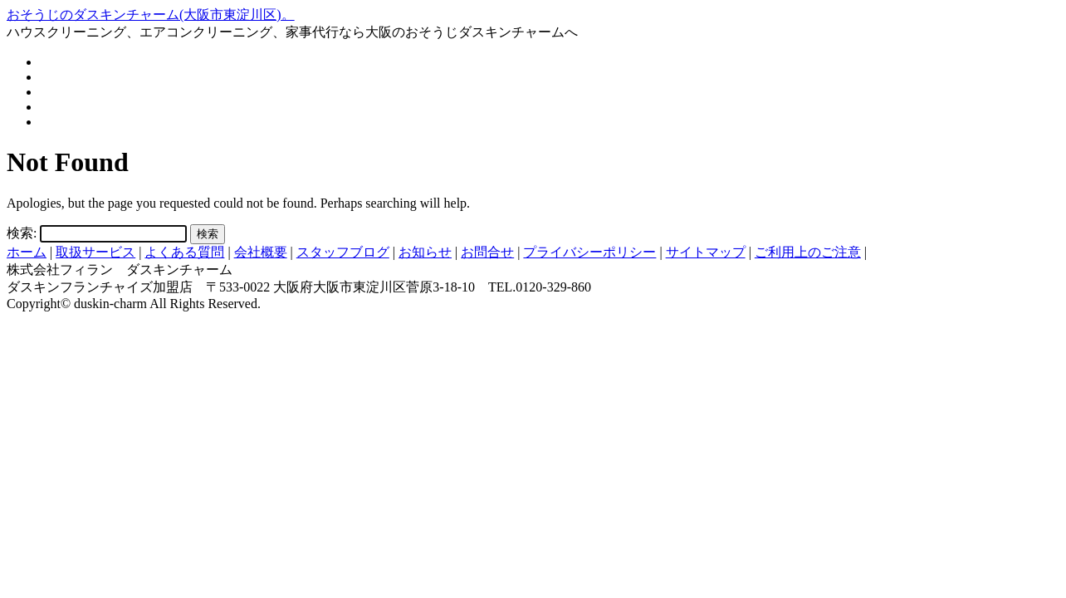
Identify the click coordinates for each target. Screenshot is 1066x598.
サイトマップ (706, 252)
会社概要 (260, 252)
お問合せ (487, 252)
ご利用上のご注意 (808, 252)
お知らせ (425, 252)
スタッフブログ (342, 252)
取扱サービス (95, 252)
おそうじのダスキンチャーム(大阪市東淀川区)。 (151, 14)
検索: (22, 233)
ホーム (26, 252)
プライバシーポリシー (589, 252)
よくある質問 (184, 252)
